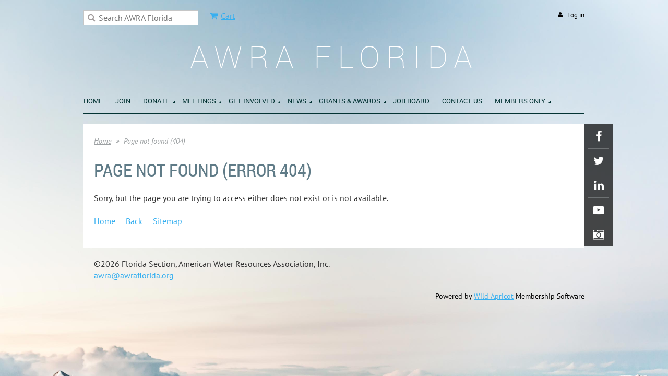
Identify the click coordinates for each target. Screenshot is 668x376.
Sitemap (167, 221)
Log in (575, 14)
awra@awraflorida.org (134, 275)
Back (134, 221)
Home (102, 141)
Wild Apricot (494, 296)
